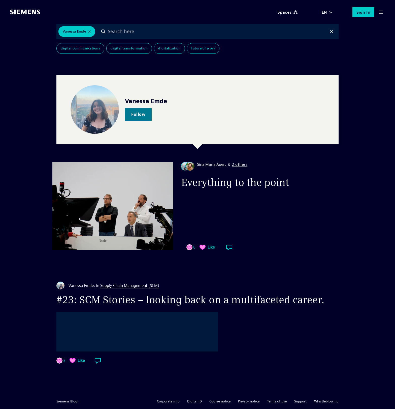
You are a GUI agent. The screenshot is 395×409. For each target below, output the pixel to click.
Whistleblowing (326, 401)
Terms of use (277, 401)
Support (300, 401)
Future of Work (203, 48)
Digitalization (169, 48)
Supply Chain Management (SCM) (129, 285)
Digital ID (194, 401)
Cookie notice (220, 401)
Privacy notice (248, 401)
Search (103, 32)
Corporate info (168, 401)
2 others (239, 164)
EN (324, 12)
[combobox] (217, 31)
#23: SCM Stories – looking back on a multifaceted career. (190, 300)
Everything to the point (235, 182)
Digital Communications (80, 48)
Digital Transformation (129, 48)
